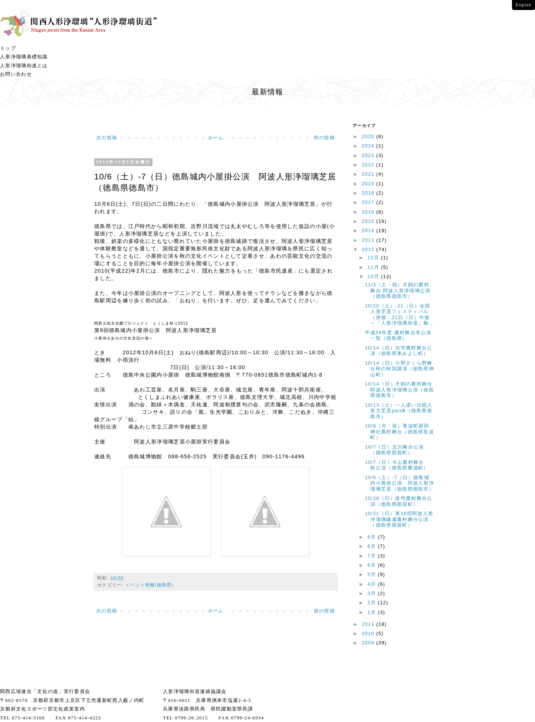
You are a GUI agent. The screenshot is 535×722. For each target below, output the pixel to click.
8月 (373, 546)
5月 (373, 574)
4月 (373, 584)
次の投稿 (106, 137)
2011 (369, 624)
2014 (369, 230)
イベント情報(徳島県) (149, 584)
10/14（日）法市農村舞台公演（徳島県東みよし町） (398, 351)
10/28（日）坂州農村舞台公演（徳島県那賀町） (398, 501)
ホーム (216, 137)
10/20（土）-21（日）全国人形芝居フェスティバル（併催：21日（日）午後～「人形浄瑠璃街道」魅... (399, 314)
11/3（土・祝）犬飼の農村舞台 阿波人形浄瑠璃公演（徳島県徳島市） (397, 290)
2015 (369, 221)
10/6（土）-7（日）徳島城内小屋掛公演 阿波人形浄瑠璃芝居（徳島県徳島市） (399, 483)
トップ (8, 48)
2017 (369, 202)
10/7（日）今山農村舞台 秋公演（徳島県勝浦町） (397, 465)
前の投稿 (324, 137)
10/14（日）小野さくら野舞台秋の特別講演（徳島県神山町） (399, 368)
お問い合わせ (16, 74)
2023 (369, 155)
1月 (373, 612)
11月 (374, 267)
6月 (373, 565)
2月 (373, 602)
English (523, 5)
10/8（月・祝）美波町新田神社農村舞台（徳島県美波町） (399, 431)
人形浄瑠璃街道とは (24, 65)
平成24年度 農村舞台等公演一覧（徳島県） (398, 335)
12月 (374, 257)
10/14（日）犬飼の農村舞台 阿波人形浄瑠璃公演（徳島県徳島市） (401, 389)
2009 (369, 642)
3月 (373, 593)
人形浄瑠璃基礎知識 (24, 56)
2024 (369, 146)
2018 (369, 193)
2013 (369, 240)
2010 (369, 633)
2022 (369, 165)
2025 (369, 136)
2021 (369, 174)
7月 (373, 556)
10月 (374, 276)
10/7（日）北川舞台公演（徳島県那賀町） (394, 450)
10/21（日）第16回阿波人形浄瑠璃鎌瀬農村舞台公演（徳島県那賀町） (399, 519)
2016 (369, 212)
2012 (369, 249)
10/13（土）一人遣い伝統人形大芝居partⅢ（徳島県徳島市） (398, 410)
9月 (373, 537)
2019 (369, 183)
